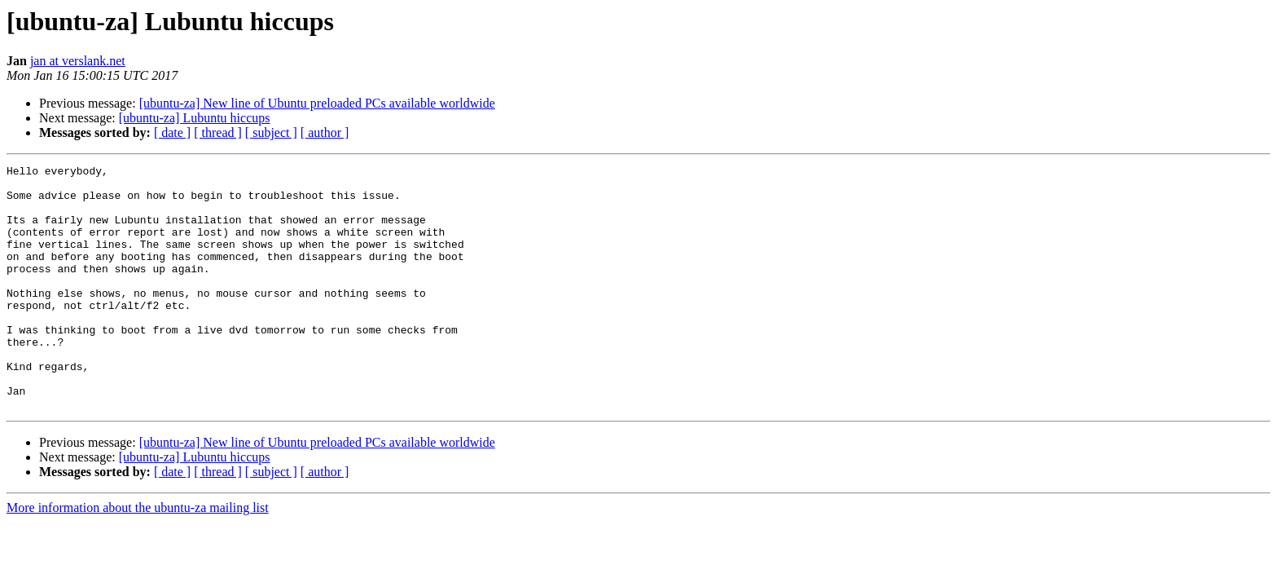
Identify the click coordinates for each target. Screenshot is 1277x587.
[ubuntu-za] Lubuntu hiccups (194, 118)
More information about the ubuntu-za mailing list (138, 556)
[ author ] (325, 132)
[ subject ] (271, 132)
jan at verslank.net (77, 61)
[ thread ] (218, 132)
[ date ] (172, 132)
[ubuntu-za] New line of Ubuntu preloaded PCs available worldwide (317, 103)
